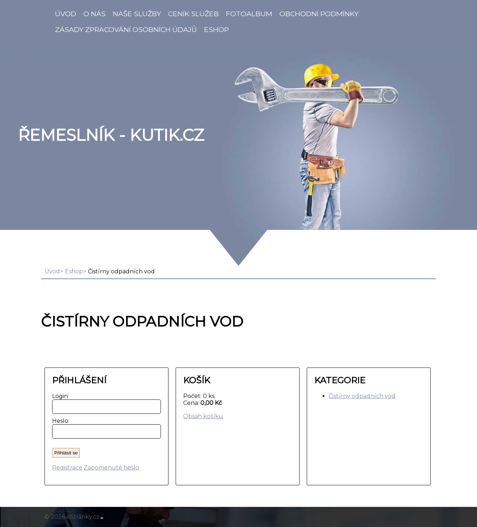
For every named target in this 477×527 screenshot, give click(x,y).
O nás (94, 13)
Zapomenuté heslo (111, 467)
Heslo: (59, 420)
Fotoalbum (249, 13)
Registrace (67, 467)
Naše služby (137, 13)
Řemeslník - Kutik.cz (111, 135)
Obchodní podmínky (318, 13)
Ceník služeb (193, 13)
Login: (59, 396)
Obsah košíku (203, 416)
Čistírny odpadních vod (362, 396)
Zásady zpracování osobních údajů (126, 29)
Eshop (216, 29)
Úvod (65, 13)
